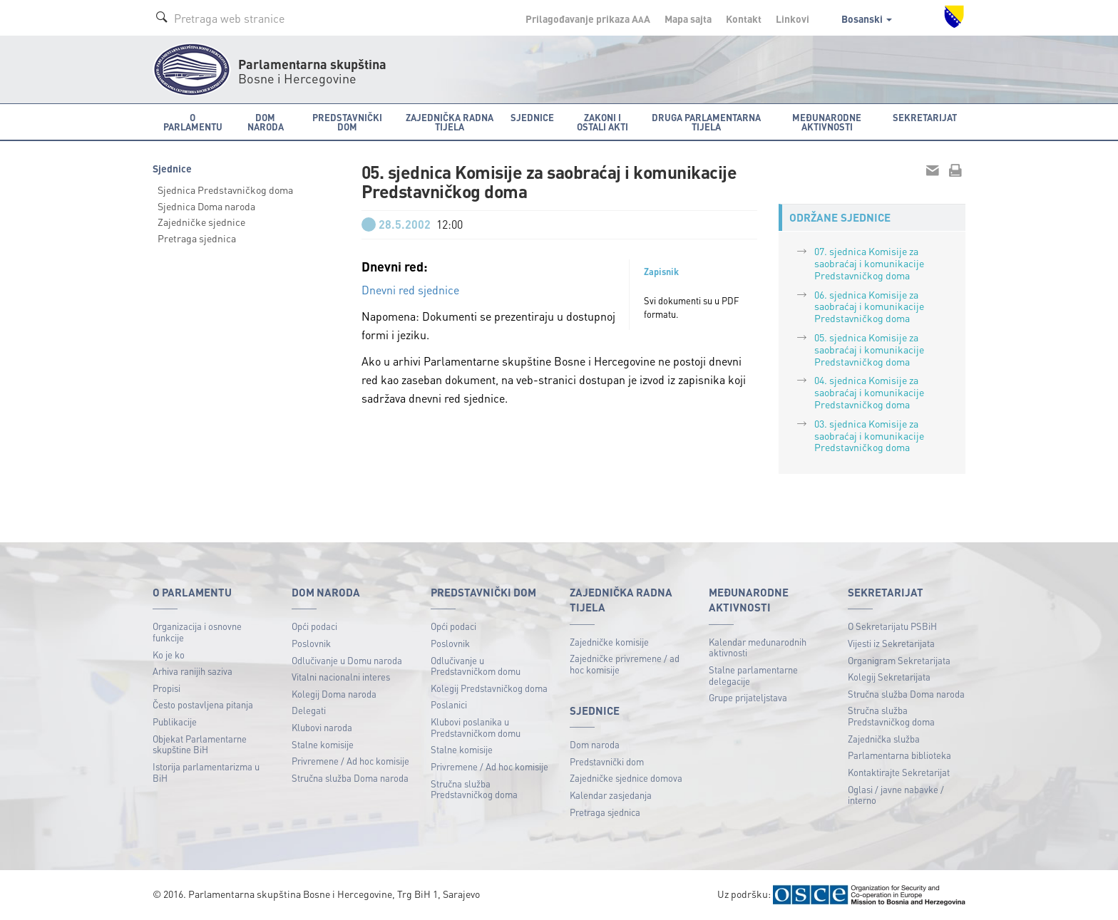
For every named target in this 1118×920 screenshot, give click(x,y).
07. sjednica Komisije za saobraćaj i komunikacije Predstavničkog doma (869, 262)
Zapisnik (661, 271)
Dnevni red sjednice (410, 289)
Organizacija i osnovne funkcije (197, 632)
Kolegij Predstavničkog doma (489, 688)
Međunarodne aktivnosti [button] (826, 122)
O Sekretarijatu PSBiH (892, 626)
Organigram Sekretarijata (899, 660)
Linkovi (792, 18)
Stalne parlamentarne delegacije (753, 675)
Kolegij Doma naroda (334, 694)
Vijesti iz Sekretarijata (891, 643)
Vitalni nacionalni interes (341, 677)
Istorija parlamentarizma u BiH (206, 772)
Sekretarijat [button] (925, 117)
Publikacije (175, 721)
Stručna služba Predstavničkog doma (474, 789)
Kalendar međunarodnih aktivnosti (757, 647)
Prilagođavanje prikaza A (587, 18)
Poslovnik (311, 643)
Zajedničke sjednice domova (626, 778)
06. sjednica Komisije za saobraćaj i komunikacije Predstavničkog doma (869, 306)
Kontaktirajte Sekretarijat (899, 772)
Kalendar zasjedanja (611, 795)
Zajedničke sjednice (201, 221)
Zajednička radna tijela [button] (449, 122)
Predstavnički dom (607, 761)
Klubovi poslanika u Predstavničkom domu (475, 727)
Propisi (166, 688)
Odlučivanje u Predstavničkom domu (475, 666)
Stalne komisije (323, 744)
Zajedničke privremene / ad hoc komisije (624, 664)
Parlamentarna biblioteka (899, 755)
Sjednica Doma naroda (206, 206)
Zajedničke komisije (609, 642)
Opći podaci (314, 626)
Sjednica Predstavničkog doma (225, 189)
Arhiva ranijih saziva (192, 671)
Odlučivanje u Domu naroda (347, 660)
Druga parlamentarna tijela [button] (706, 122)
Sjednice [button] (532, 117)
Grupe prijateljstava (748, 697)
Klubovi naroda (322, 727)
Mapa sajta (688, 18)
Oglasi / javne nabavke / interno (896, 795)
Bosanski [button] (866, 18)
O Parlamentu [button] (192, 122)
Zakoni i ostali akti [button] (602, 122)
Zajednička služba (884, 739)
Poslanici (449, 704)
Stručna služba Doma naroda (350, 778)
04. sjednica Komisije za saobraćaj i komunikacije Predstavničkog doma (869, 391)
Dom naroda (595, 744)
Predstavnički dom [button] (347, 122)
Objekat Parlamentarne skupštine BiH (200, 744)
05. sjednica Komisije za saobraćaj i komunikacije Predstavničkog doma (869, 349)
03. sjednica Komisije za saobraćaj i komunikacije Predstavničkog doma (869, 435)
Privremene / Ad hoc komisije (350, 761)
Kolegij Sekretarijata (889, 677)
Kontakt (743, 18)
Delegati (309, 710)
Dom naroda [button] (265, 122)
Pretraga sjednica (197, 238)
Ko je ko (169, 654)
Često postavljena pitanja (203, 704)
